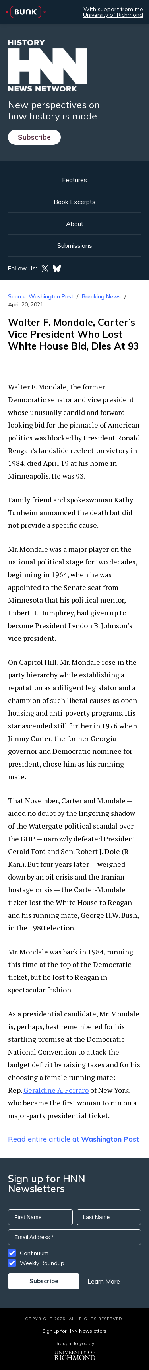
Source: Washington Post (40, 296)
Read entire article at (73, 1139)
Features (74, 180)
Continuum (34, 1253)
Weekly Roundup (42, 1263)
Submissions (74, 245)
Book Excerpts (74, 202)
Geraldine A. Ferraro (56, 1090)
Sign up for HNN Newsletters (74, 1331)
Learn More (103, 1281)
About (74, 224)
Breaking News (101, 296)
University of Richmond (113, 14)
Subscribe (34, 137)
